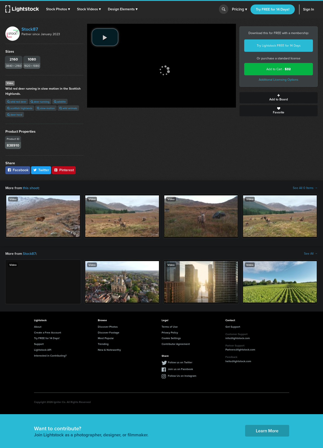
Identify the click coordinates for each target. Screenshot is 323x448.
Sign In (308, 9)
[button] (58, 9)
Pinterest (64, 170)
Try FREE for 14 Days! (272, 9)
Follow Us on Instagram (182, 376)
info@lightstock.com (237, 338)
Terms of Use (170, 327)
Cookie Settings (171, 338)
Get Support (232, 327)
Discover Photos (108, 327)
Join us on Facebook (180, 369)
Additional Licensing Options (278, 79)
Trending (103, 344)
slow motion (46, 108)
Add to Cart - (278, 69)
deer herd (14, 115)
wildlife (60, 102)
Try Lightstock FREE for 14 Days (279, 45)
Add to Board (278, 98)
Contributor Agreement (176, 344)
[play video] (105, 37)
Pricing (239, 9)
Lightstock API (42, 350)
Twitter (41, 170)
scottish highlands (19, 108)
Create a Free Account (47, 332)
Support (39, 344)
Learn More (267, 430)
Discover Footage (108, 332)
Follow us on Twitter (180, 362)
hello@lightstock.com (238, 361)
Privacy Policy (170, 332)
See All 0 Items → (305, 188)
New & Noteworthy (109, 350)
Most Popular (106, 338)
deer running (40, 102)
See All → (311, 253)
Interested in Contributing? (50, 355)
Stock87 (29, 29)
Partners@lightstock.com (240, 349)
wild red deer (16, 102)
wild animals (68, 108)
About (37, 327)
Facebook (17, 170)
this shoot (31, 187)
